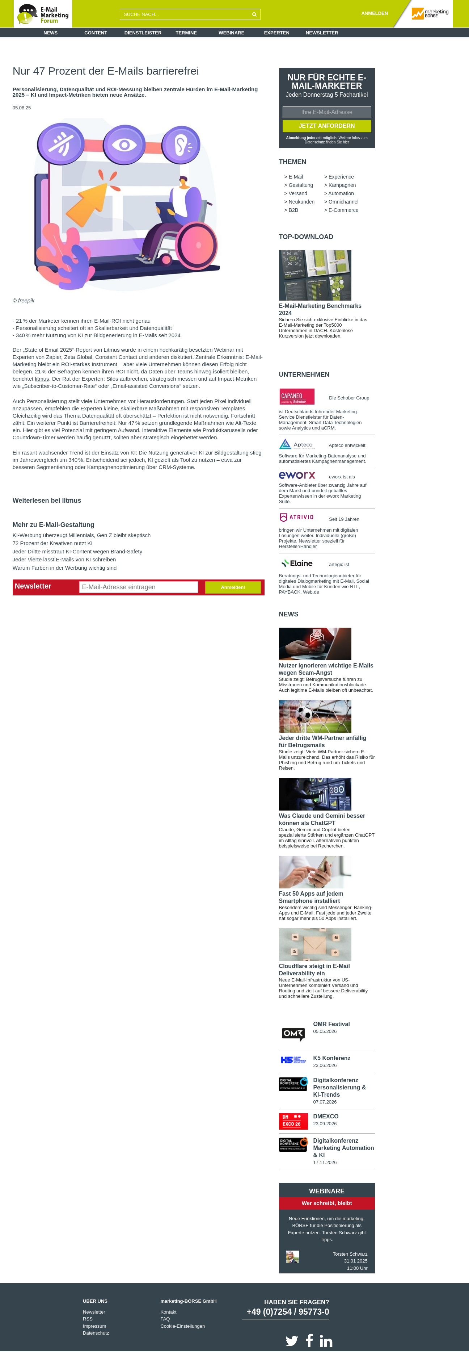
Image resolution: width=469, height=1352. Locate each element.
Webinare (231, 32)
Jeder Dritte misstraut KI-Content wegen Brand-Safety (78, 551)
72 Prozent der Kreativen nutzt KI (53, 543)
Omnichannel (344, 202)
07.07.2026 (325, 1102)
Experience (341, 177)
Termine (186, 32)
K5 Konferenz (331, 1058)
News (50, 32)
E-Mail (296, 177)
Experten (277, 32)
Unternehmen (304, 374)
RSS (88, 1319)
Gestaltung (301, 185)
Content (95, 32)
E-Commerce (343, 210)
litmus (42, 379)
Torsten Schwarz (350, 1254)
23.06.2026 (325, 1065)
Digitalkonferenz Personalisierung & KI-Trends (339, 1087)
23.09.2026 (325, 1123)
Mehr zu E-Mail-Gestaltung (53, 524)
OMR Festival (331, 1024)
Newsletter (322, 32)
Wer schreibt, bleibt (327, 1203)
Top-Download (306, 236)
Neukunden (302, 202)
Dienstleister (143, 32)
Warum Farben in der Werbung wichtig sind (65, 568)
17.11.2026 (325, 1162)
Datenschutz (96, 1333)
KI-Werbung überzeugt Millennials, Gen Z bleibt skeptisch (82, 535)
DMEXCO (325, 1116)
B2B (293, 210)
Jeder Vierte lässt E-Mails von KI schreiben (64, 559)
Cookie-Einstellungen (182, 1326)
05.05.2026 (325, 1031)
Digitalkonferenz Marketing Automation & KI (343, 1148)
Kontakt (168, 1312)
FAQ (165, 1319)
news (289, 614)
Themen (293, 162)
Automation (341, 193)
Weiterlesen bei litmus (47, 500)
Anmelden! (233, 587)
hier (346, 142)
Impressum (94, 1326)
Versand (298, 193)
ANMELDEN (374, 13)
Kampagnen (342, 185)
